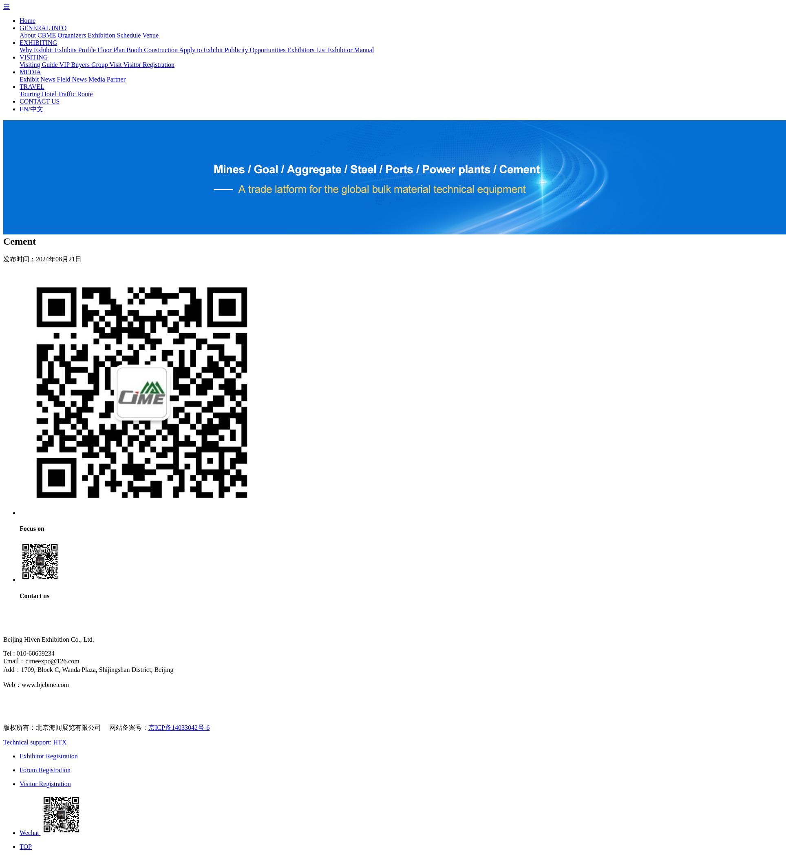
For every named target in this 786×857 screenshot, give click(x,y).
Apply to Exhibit (202, 49)
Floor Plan (111, 49)
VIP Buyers (75, 64)
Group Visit (107, 64)
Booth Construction (152, 49)
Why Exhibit (37, 49)
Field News (72, 79)
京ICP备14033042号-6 (179, 727)
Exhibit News (38, 79)
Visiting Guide (39, 64)
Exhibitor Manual (351, 49)
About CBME (38, 35)
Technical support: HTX (34, 742)
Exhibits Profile (76, 49)
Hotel (49, 94)
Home (27, 20)
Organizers (72, 35)
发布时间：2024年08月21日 (42, 259)
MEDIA (30, 71)
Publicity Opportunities (256, 49)
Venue (150, 35)
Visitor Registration (148, 64)
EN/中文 (31, 109)
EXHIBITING (38, 42)
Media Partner (107, 79)
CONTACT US (40, 101)
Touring (31, 94)
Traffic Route (75, 94)
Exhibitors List (307, 49)
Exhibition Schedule (115, 35)
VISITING (34, 57)
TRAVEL (32, 86)
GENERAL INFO (43, 27)
